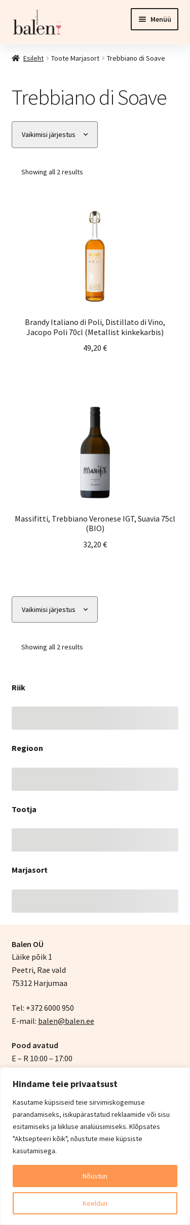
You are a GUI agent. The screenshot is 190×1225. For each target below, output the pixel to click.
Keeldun (95, 1203)
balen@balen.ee (66, 1021)
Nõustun (95, 1176)
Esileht (33, 58)
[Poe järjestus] (55, 134)
